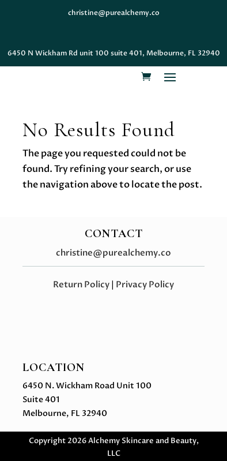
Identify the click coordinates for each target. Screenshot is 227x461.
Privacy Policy (145, 284)
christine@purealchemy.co (113, 252)
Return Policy (81, 284)
